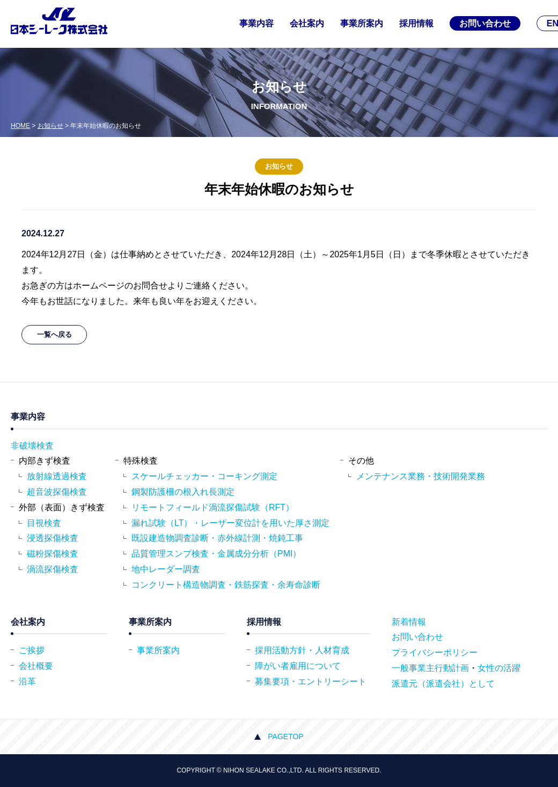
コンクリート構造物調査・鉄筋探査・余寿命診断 (225, 584)
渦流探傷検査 (52, 569)
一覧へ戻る (54, 334)
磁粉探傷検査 (52, 553)
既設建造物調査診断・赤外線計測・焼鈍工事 (217, 538)
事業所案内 (361, 23)
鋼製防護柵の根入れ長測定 (182, 491)
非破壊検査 (32, 445)
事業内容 (256, 23)
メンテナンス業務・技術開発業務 (420, 476)
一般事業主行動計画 (430, 668)
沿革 (27, 681)
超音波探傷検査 (57, 491)
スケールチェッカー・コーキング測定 (204, 476)
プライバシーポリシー (435, 652)
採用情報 (416, 23)
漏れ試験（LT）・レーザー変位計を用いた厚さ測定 (230, 523)
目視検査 (44, 523)
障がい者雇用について (298, 665)
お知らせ (50, 125)
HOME (20, 125)
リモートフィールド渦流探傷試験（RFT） (212, 507)
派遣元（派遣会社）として (443, 683)
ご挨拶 (32, 650)
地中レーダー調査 (165, 569)
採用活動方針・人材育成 (302, 650)
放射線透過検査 (57, 476)
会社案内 (307, 23)
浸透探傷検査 (52, 538)
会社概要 (36, 665)
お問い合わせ (485, 23)
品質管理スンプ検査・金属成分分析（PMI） (216, 553)
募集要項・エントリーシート (310, 681)
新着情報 (409, 621)
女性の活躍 (499, 668)
